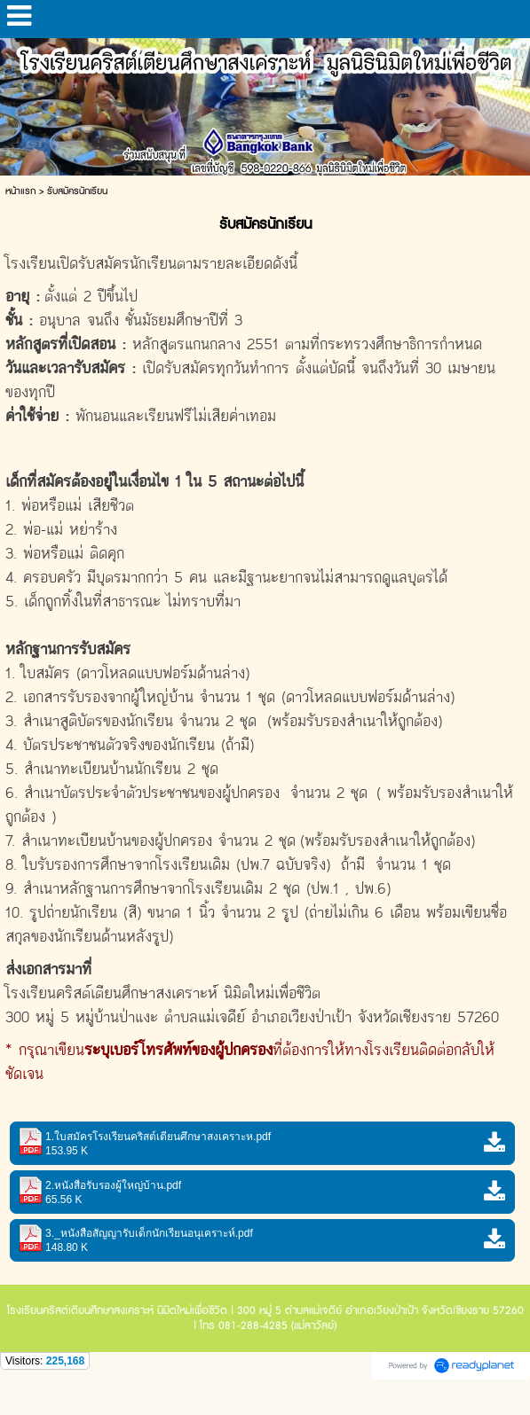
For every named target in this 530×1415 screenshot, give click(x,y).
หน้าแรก (20, 191)
